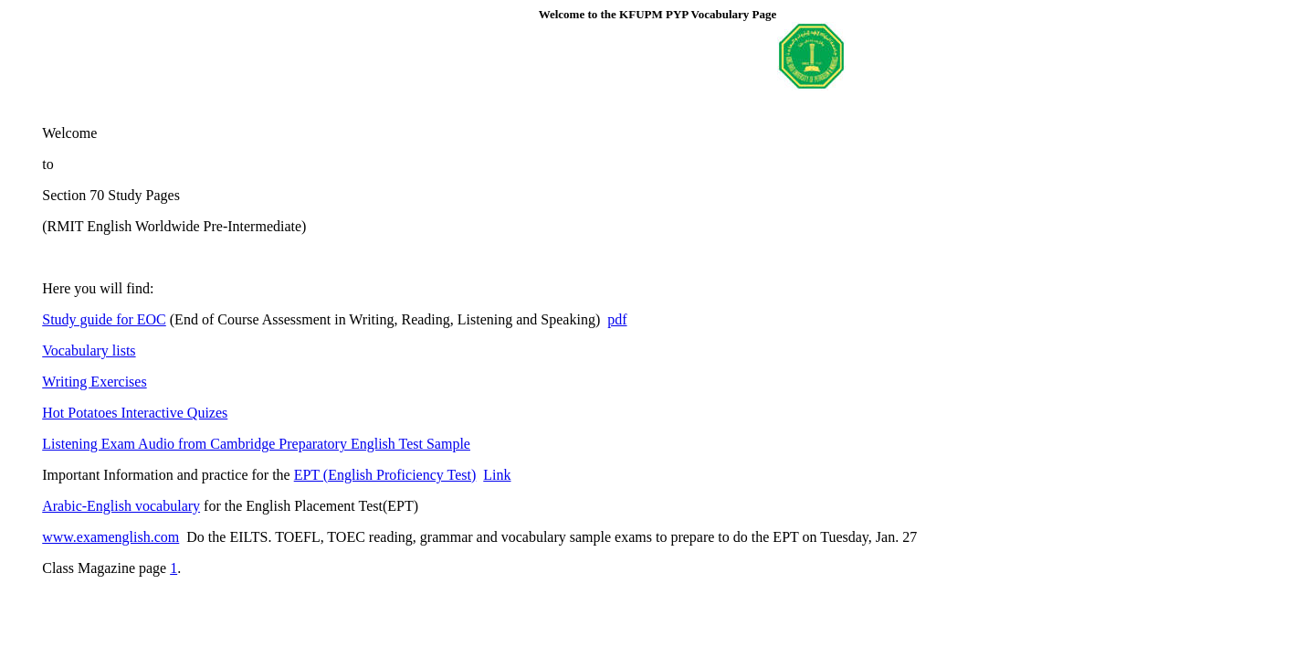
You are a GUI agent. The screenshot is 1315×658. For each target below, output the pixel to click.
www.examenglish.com (110, 537)
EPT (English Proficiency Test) (385, 475)
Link (496, 475)
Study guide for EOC (104, 319)
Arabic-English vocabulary (121, 506)
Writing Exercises (94, 381)
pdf (616, 319)
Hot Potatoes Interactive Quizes (134, 412)
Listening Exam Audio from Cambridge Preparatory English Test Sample (256, 443)
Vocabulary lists (88, 350)
